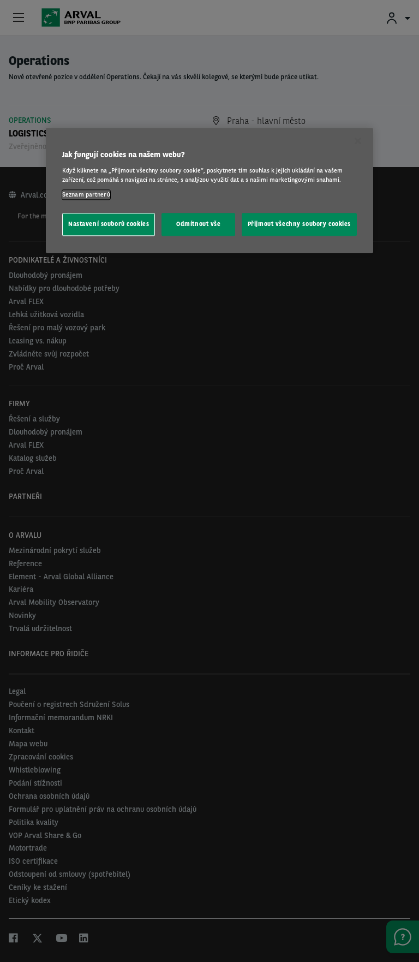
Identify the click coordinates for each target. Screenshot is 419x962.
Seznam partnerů (86, 194)
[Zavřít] (358, 141)
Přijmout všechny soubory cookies (299, 224)
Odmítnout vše (198, 224)
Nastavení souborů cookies (108, 224)
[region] (209, 190)
